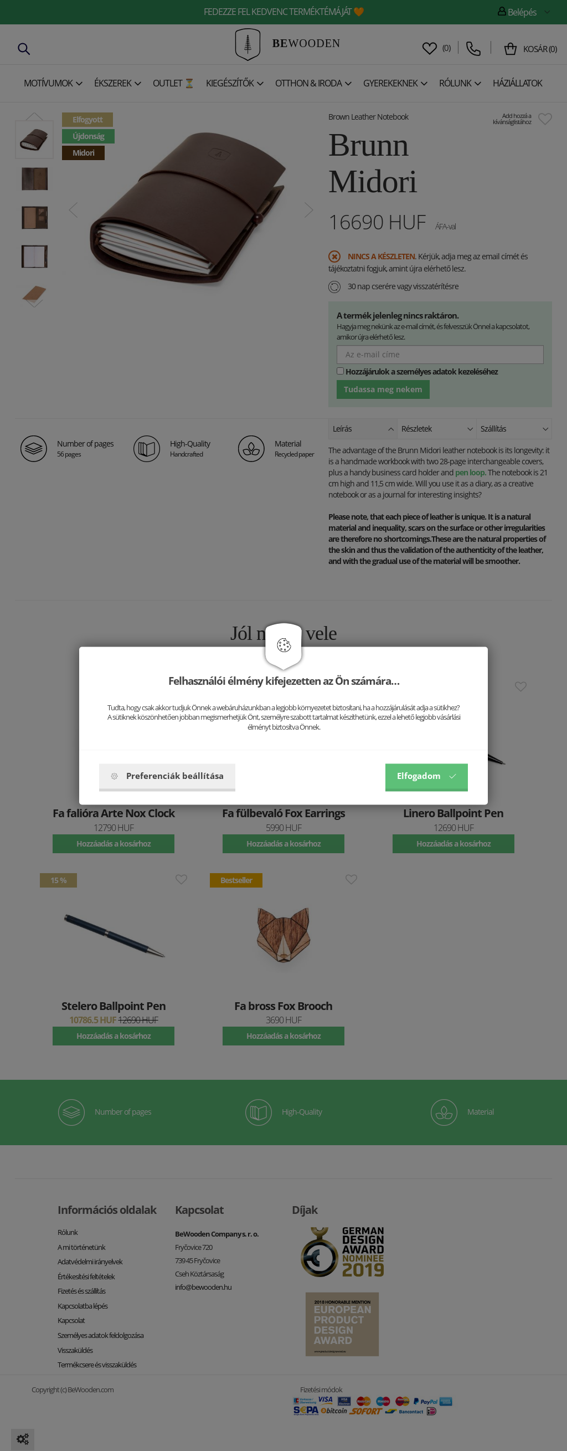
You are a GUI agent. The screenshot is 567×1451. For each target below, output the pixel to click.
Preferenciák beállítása (167, 775)
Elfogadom (426, 775)
